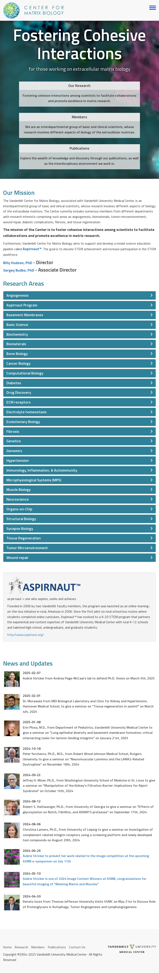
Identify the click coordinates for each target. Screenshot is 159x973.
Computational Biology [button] (24, 373)
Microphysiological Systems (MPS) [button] (33, 480)
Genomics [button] (14, 451)
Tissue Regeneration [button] (23, 538)
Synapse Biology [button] (19, 528)
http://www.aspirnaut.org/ (25, 634)
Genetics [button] (13, 441)
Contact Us (77, 947)
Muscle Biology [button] (18, 489)
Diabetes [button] (13, 383)
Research (21, 947)
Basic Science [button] (17, 324)
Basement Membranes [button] (24, 315)
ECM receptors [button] (18, 402)
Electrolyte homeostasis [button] (26, 412)
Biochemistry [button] (17, 334)
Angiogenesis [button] (17, 295)
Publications (57, 947)
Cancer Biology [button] (18, 363)
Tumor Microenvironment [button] (27, 548)
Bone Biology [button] (17, 353)
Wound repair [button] (17, 557)
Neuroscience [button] (17, 499)
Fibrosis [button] (12, 431)
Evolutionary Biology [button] (23, 421)
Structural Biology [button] (21, 519)
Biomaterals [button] (16, 344)
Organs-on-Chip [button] (19, 509)
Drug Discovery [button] (18, 392)
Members (38, 947)
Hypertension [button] (17, 460)
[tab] (79, 295)
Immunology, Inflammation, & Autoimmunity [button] (41, 470)
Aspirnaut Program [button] (21, 305)
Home (7, 947)
